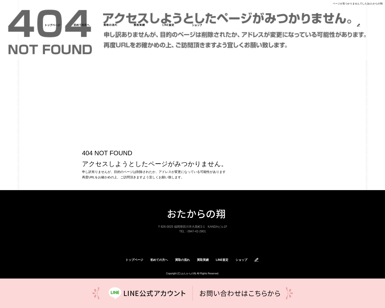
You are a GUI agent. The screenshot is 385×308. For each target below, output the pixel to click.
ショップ (197, 25)
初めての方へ (81, 25)
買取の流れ (110, 25)
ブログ (359, 25)
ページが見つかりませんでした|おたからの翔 (358, 3)
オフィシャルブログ (257, 259)
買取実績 (139, 25)
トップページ (52, 25)
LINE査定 (168, 25)
